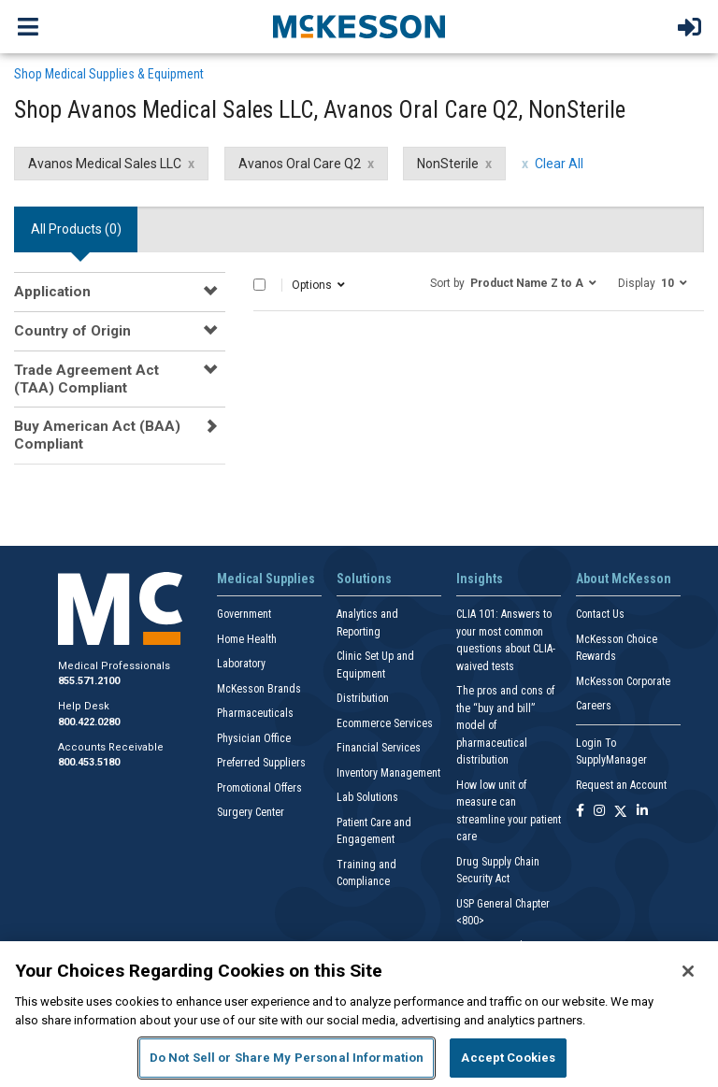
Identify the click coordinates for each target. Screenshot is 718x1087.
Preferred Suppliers (261, 762)
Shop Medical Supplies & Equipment (109, 73)
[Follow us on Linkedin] (642, 812)
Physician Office (254, 738)
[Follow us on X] (620, 812)
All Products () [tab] (76, 229)
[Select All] (259, 285)
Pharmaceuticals (255, 713)
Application (52, 291)
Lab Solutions (367, 797)
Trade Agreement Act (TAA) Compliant (86, 378)
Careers (593, 705)
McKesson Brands (259, 688)
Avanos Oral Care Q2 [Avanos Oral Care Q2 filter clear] (299, 163)
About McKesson (623, 578)
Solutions (364, 578)
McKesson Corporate (623, 681)
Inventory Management (388, 772)
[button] (513, 282)
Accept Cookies (508, 1058)
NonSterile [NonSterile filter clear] (448, 163)
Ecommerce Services (385, 723)
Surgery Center (250, 812)
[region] (359, 1014)
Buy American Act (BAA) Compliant (97, 434)
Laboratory (241, 663)
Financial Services (379, 747)
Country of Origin (72, 330)
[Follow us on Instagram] (599, 812)
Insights (479, 578)
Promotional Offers (259, 787)
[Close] (688, 971)
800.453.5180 (89, 762)
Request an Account (621, 785)
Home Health (247, 639)
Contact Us (600, 614)
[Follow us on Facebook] (580, 812)
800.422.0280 (89, 722)
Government (244, 614)
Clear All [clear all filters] (559, 163)
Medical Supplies (266, 578)
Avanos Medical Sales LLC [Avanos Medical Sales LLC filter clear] (104, 163)
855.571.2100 (89, 681)
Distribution (363, 698)
